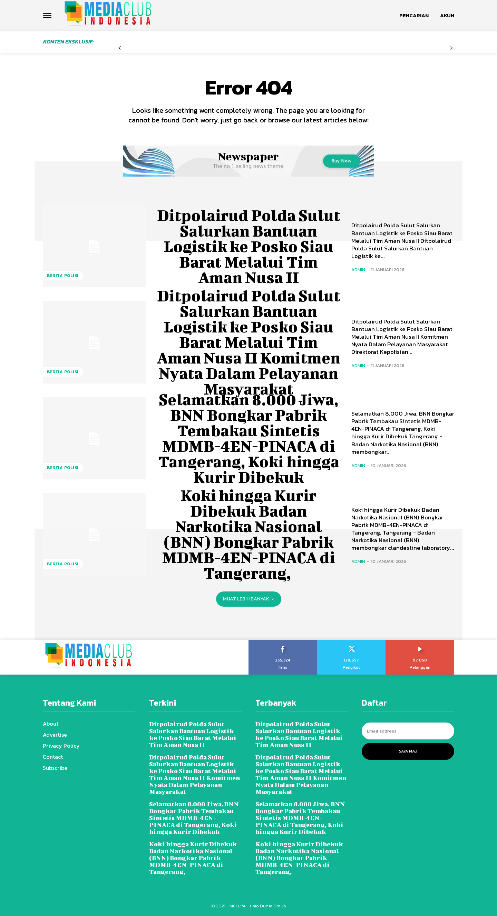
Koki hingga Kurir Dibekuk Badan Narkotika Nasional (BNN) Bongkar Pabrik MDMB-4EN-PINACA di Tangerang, (248, 534)
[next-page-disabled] (451, 48)
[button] (414, 15)
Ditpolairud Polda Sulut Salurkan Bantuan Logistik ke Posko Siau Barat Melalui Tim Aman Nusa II (248, 246)
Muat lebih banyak (248, 599)
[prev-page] (119, 48)
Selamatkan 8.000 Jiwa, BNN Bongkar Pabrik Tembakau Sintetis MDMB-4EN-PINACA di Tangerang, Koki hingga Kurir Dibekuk (248, 438)
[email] (408, 731)
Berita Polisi (63, 275)
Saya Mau (408, 751)
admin (358, 269)
